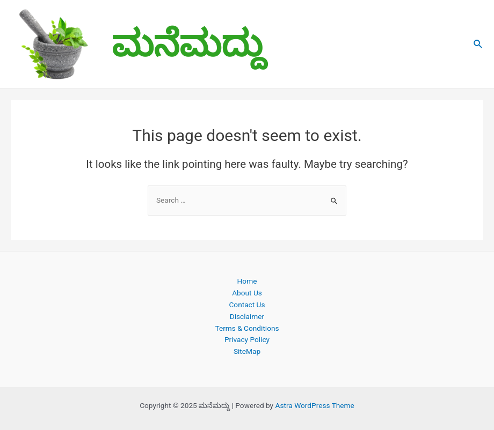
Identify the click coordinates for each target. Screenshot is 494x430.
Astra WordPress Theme (314, 405)
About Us (247, 292)
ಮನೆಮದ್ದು (188, 44)
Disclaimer (247, 316)
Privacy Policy (247, 339)
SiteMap (247, 351)
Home (247, 281)
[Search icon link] (478, 44)
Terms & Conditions (247, 328)
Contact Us (247, 304)
